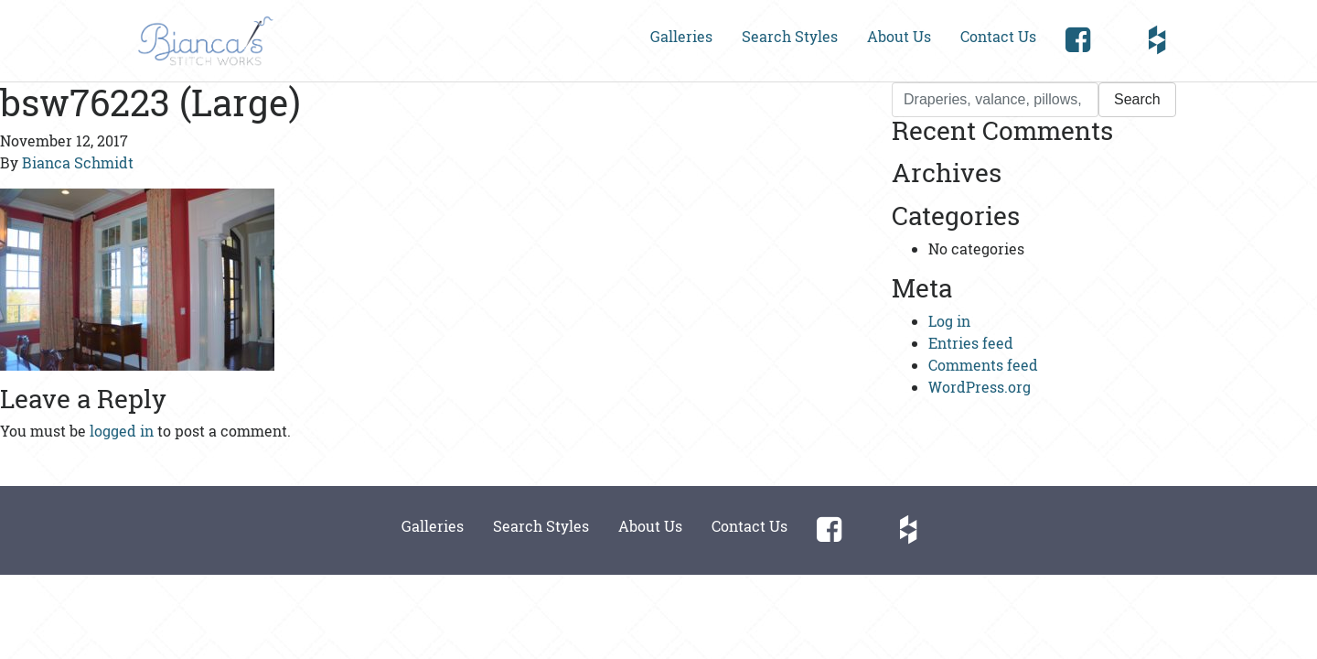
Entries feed (970, 342)
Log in (949, 320)
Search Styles (790, 36)
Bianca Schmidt (78, 162)
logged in (122, 430)
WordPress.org (979, 386)
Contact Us (998, 36)
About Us (899, 36)
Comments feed (983, 364)
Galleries (681, 36)
